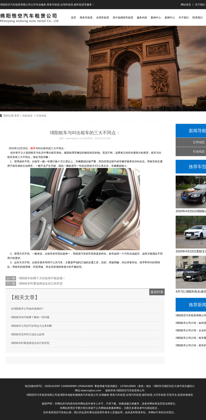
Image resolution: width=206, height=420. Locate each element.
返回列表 (157, 292)
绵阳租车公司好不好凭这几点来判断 (31, 325)
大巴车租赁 (159, 394)
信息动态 (27, 115)
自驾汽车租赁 (133, 394)
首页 (73, 17)
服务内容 (142, 17)
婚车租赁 (79, 4)
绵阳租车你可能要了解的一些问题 (30, 317)
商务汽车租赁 (117, 394)
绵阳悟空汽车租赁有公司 (130, 390)
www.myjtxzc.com (74, 138)
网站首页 (186, 4)
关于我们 (200, 4)
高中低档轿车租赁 (123, 17)
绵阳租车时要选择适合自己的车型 (40, 283)
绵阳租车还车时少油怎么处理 (27, 334)
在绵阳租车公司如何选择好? (27, 308)
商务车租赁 (53, 4)
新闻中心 (170, 17)
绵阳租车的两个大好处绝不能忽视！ (41, 278)
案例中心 (156, 17)
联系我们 (197, 17)
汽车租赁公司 (90, 394)
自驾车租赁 (66, 4)
